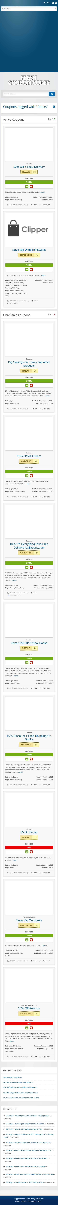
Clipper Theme (19, 1199)
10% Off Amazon (29, 1008)
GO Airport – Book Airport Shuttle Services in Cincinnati (26, 1166)
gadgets (8, 293)
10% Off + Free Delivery (29, 166)
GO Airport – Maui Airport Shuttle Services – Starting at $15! (27, 1116)
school (17, 683)
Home (17, 1201)
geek (19, 293)
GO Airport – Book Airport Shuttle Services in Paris (24, 1129)
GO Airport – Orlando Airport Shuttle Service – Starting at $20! (28, 1142)
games (14, 293)
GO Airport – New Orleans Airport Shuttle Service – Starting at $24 (30, 1174)
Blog (39, 1201)
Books (15, 197)
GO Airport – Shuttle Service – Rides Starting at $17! (25, 1182)
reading (7, 956)
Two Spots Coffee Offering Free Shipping (18, 1082)
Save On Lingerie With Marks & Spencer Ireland (20, 1092)
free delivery (19, 588)
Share (34, 205)
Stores (23, 1201)
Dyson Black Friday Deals (12, 1077)
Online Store (9, 1051)
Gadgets (8, 288)
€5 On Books (29, 832)
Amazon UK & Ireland (29, 1005)
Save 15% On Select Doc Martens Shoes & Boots (21, 1098)
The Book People (29, 917)
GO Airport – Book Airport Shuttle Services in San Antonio (26, 1158)
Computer (8, 283)
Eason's (29, 164)
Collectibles (23, 280)
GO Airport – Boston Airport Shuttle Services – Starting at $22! (28, 1150)
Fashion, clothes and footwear (16, 285)
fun (22, 290)
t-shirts (24, 293)
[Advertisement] (29, 42)
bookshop (18, 200)
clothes (17, 290)
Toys (18, 288)
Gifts (13, 288)
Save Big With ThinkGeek (29, 249)
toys (6, 296)
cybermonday (20, 491)
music (17, 403)
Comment (45, 205)
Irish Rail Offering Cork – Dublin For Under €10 (20, 1087)
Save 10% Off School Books (29, 643)
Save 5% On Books (29, 920)
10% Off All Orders (29, 456)
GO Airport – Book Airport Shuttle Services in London (25, 1124)
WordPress (40, 1199)
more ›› (42, 192)
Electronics (17, 1046)
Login (47, 2)
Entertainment (18, 283)
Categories (32, 1201)
